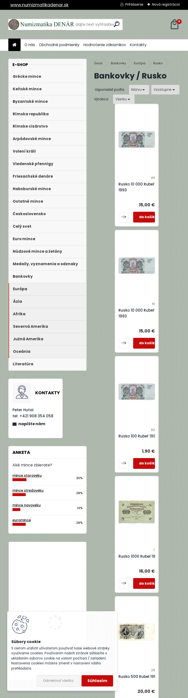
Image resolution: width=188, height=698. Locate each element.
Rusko (158, 63)
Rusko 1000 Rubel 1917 (162, 310)
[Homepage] (14, 45)
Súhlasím (97, 681)
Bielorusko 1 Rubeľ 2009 (60, 565)
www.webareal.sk (113, 692)
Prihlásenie (134, 4)
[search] (116, 24)
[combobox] (139, 89)
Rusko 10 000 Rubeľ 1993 (117, 187)
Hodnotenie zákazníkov (104, 44)
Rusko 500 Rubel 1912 (118, 430)
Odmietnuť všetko (58, 680)
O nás (29, 44)
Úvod (98, 63)
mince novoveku (26, 505)
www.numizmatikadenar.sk (39, 5)
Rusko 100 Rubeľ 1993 (119, 310)
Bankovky (118, 63)
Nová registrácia (166, 4)
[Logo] (42, 24)
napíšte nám (31, 424)
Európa (139, 63)
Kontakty (138, 44)
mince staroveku (27, 475)
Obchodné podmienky (59, 44)
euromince (21, 520)
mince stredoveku (28, 490)
